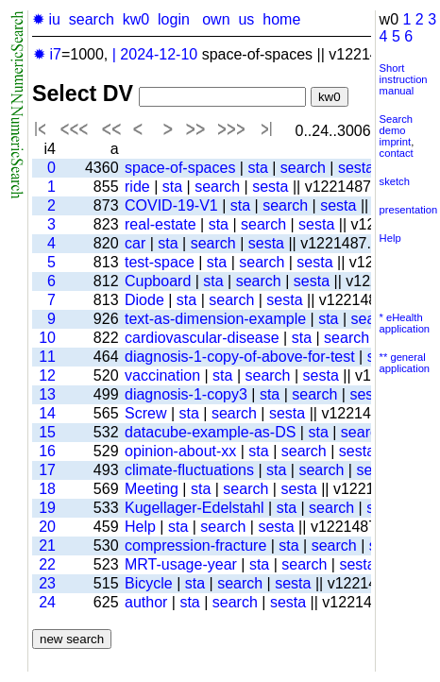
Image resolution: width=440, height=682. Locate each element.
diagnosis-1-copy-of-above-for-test (240, 357)
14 (47, 413)
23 (47, 583)
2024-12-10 (158, 54)
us (246, 19)
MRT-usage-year (181, 564)
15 (47, 432)
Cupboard (158, 281)
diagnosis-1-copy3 (186, 394)
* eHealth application (405, 323)
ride (137, 187)
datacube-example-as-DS (210, 432)
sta (257, 168)
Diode (144, 300)
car (135, 243)
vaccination (162, 375)
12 (47, 375)
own (215, 19)
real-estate (160, 224)
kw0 (136, 19)
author (146, 602)
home (281, 19)
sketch (395, 181)
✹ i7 (47, 54)
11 (47, 357)
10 (47, 338)
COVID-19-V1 (171, 205)
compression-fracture (195, 545)
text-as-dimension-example (215, 319)
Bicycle (149, 583)
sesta (356, 168)
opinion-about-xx (180, 451)
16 (47, 451)
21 (47, 545)
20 (47, 527)
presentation (409, 209)
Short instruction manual (404, 79)
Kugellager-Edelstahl (194, 508)
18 (47, 489)
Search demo (396, 124)
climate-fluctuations (189, 470)
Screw (145, 413)
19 (47, 508)
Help (140, 527)
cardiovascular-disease (202, 338)
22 (47, 564)
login (174, 19)
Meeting (151, 489)
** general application (405, 362)
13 (47, 394)
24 (47, 602)
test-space (160, 262)
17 (47, 470)
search (91, 19)
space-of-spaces (180, 168)
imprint (396, 141)
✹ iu (46, 19)
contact (397, 153)
